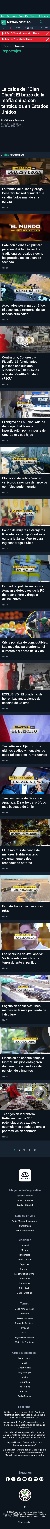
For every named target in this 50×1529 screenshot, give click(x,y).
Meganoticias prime (24, 1274)
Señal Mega (25, 1226)
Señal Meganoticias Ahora (25, 1221)
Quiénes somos (26, 1516)
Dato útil (24, 1269)
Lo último (16, 28)
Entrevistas (24, 1283)
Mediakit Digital (25, 1205)
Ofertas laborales (24, 1318)
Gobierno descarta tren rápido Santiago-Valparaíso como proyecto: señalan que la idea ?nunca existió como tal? (24, 1415)
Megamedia (24, 1358)
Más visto (45, 28)
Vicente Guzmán (14, 120)
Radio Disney (24, 1396)
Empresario (12, 16)
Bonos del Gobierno (24, 1323)
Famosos (24, 1328)
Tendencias (24, 1254)
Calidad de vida (24, 1259)
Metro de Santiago (24, 1342)
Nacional (24, 1245)
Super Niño (23, 16)
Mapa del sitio (39, 1516)
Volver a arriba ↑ (25, 1522)
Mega (24, 1363)
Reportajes (24, 1278)
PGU (24, 1332)
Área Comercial (25, 1200)
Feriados (24, 1313)
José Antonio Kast (24, 1309)
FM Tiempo (24, 1386)
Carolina (24, 1391)
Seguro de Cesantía (24, 1337)
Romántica (24, 1382)
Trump (33, 16)
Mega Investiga (24, 1293)
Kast (3, 16)
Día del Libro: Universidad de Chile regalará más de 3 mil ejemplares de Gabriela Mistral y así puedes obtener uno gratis (24, 1452)
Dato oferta (24, 1288)
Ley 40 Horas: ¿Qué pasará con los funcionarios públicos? (24, 1443)
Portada (7, 46)
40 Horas (42, 16)
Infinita (24, 1377)
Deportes (24, 1264)
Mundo (24, 1250)
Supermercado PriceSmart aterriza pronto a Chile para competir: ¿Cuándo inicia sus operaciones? (24, 1425)
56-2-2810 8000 (11, 1516)
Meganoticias (24, 1367)
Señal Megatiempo (25, 1230)
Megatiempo (24, 1372)
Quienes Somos (25, 1195)
